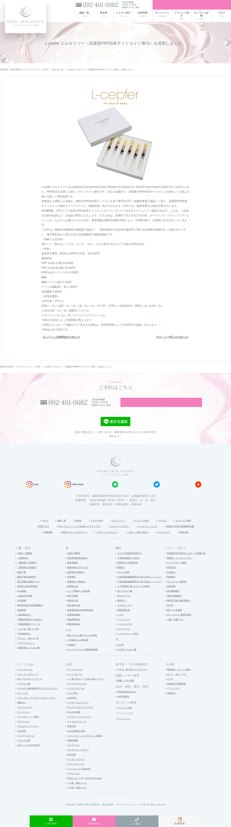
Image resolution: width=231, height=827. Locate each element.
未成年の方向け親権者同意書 (191, 532)
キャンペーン (118, 526)
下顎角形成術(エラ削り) (129, 564)
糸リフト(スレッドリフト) (30, 685)
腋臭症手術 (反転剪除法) (179, 607)
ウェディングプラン (120, 532)
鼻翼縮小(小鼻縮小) (77, 588)
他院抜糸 (171, 699)
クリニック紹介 (144, 526)
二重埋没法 (23, 564)
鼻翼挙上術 (73, 593)
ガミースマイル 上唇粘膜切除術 (83, 656)
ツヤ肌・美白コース (77, 789)
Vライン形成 (123, 578)
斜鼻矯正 (72, 583)
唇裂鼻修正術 (74, 630)
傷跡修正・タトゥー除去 (179, 676)
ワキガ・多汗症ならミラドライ (133, 676)
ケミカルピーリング (77, 728)
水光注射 (22, 737)
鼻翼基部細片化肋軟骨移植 (81, 616)
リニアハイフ (124, 626)
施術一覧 (54, 526)
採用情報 (38, 538)
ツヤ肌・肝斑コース (77, 794)
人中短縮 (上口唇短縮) (78, 646)
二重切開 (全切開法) (27, 574)
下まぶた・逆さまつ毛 (28, 645)
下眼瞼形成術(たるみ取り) (30, 626)
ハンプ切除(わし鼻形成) (79, 597)
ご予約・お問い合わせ (141, 538)
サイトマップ (172, 538)
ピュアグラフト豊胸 (177, 569)
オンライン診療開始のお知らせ (61, 338)
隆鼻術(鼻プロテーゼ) (78, 574)
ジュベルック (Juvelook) (79, 775)
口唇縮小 (72, 651)
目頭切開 (22, 607)
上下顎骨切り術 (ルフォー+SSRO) (135, 593)
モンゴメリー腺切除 (177, 588)
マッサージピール (26, 742)
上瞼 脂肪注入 (24, 621)
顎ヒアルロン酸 (125, 597)
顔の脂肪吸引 (174, 597)
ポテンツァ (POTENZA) (29, 751)
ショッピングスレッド (28, 681)
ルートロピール (75, 681)
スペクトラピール (76, 695)
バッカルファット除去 (128, 640)
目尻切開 (22, 616)
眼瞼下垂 (22, 578)
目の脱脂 (22, 597)
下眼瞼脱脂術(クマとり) (29, 630)
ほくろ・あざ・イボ (177, 681)
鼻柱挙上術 (73, 607)
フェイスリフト (125, 630)
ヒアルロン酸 (24, 690)
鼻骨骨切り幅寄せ (76, 578)
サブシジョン (74, 780)
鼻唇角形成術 (74, 621)
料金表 (72, 526)
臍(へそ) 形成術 (175, 616)
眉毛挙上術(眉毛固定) (28, 593)
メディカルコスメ (76, 770)
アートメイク (124, 725)
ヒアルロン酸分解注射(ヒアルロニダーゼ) (38, 695)
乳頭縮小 (171, 578)
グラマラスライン (26, 649)
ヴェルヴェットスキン (28, 733)
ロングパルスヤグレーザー (81, 714)
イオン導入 (73, 699)
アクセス (168, 526)
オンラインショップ (153, 532)
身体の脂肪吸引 (175, 602)
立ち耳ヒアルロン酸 (127, 656)
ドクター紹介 (93, 526)
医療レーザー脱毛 (126, 687)
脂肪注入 (121, 607)
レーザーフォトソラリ (78, 709)
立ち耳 (120, 651)
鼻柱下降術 (73, 602)
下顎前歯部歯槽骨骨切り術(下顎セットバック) (141, 588)
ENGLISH (194, 538)
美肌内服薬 (73, 747)
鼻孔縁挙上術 (74, 612)
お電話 (137, 821)
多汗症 (170, 612)
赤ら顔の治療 (74, 718)
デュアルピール (25, 676)
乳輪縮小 (171, 583)
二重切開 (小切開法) (27, 569)
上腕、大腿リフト (176, 626)
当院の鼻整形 (74, 560)
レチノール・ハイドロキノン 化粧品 (86, 742)
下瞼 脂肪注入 (24, 640)
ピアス (170, 685)
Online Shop (74, 490)
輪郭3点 (121, 574)
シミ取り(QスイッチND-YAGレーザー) (87, 685)
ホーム (36, 526)
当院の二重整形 (25, 560)
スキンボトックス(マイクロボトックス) (37, 704)
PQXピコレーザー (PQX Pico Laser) (86, 785)
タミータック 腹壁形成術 (180, 621)
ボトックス (23, 699)
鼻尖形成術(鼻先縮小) (78, 564)
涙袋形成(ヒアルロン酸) (29, 654)
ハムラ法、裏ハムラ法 (28, 635)
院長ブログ (31, 532)
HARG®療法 (123, 703)
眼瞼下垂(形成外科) (27, 583)
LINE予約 (51, 821)
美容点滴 (72, 733)
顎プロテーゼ (124, 602)
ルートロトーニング (77, 690)
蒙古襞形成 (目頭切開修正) (31, 612)
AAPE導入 (72, 704)
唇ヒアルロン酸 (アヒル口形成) (83, 642)
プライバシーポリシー (106, 538)
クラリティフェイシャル (80, 723)
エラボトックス (125, 612)
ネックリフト (124, 635)
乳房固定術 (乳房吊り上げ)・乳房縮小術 (187, 560)
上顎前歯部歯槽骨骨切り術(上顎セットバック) (141, 583)
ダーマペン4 (23, 728)
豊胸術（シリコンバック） (181, 564)
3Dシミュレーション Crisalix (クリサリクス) (73, 532)
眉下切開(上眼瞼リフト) (29, 588)
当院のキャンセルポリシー (68, 538)
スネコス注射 (24, 747)
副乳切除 (171, 593)
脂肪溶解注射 (124, 616)
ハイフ (120, 621)
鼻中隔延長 (73, 569)
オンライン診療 (191, 526)
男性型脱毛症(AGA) (127, 698)
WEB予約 (94, 821)
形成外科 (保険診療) (177, 690)
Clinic (32, 490)
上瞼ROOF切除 (25, 602)
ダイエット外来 (125, 714)
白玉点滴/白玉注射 (76, 737)
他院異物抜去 (74, 626)
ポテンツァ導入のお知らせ (172, 338)
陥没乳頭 (171, 574)
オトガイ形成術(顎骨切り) (130, 560)
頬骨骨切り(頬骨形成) (128, 569)
